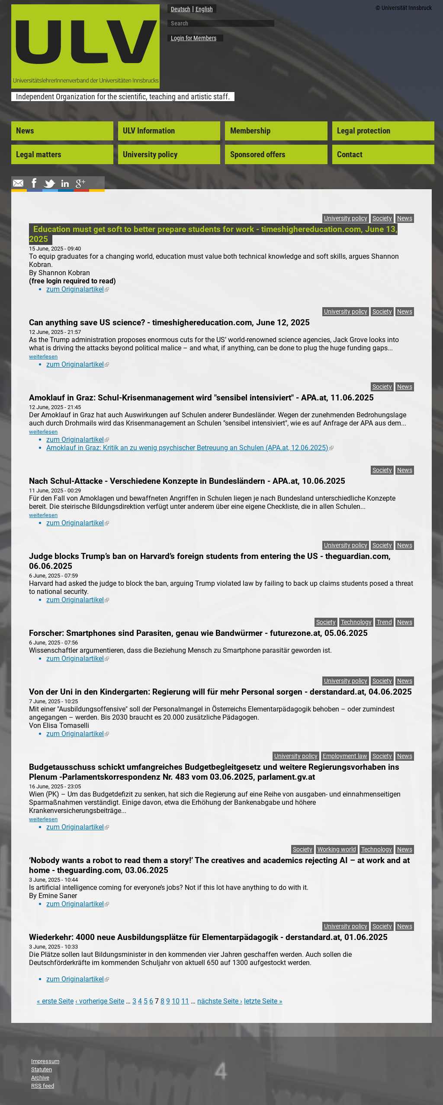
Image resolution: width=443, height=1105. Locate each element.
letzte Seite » (263, 1001)
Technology (356, 622)
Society (382, 218)
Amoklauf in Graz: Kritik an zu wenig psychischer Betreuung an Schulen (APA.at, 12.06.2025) (190, 448)
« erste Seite (55, 1001)
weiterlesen (43, 356)
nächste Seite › (219, 1001)
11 (185, 1001)
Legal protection (363, 131)
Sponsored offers (258, 154)
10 (176, 1001)
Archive (40, 1077)
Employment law (345, 756)
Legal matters (38, 154)
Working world (337, 849)
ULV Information (149, 131)
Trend (384, 622)
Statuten (41, 1069)
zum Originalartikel (77, 289)
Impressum (45, 1061)
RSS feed (42, 1086)
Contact (350, 154)
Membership (250, 131)
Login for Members (193, 38)
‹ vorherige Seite (99, 1001)
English (204, 9)
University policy (150, 154)
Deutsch (180, 9)
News (25, 131)
